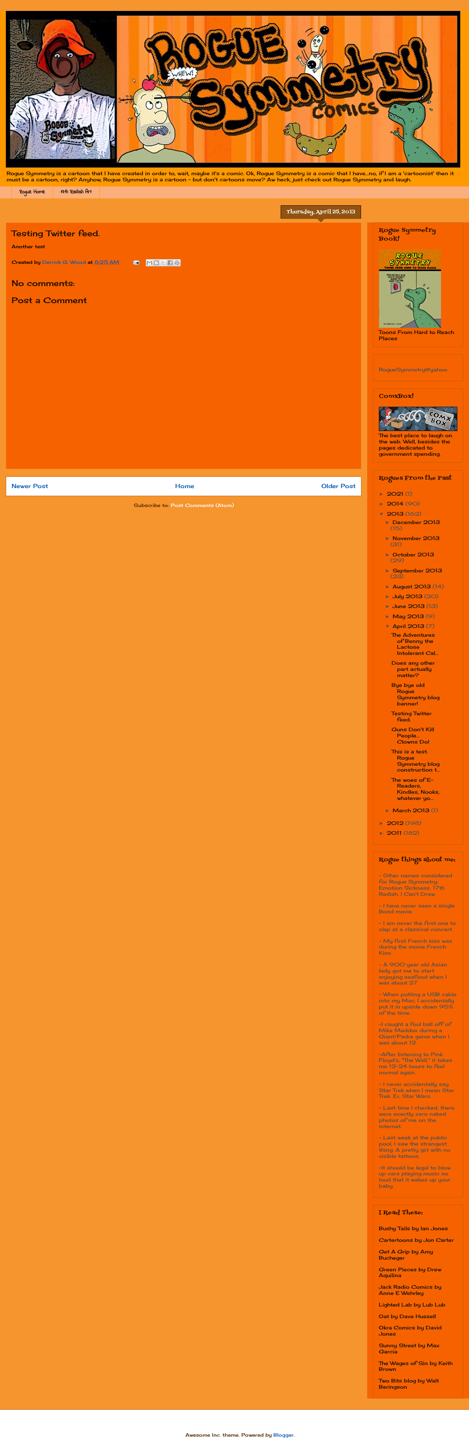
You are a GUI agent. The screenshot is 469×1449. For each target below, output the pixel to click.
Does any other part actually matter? (413, 669)
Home (184, 486)
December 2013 (416, 522)
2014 (396, 503)
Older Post (338, 486)
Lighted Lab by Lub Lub (412, 1304)
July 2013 (408, 596)
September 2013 (417, 570)
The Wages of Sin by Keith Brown (416, 1366)
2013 (396, 514)
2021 (396, 494)
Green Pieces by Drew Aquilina (410, 1272)
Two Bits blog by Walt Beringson (409, 1383)
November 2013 (416, 538)
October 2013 (413, 554)
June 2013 (409, 606)
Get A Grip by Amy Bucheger (406, 1254)
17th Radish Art (76, 192)
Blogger (283, 1435)
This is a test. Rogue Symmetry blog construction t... (416, 760)
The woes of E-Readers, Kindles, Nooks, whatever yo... (416, 789)
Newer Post (30, 486)
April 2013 (409, 626)
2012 (396, 823)
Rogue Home (32, 192)
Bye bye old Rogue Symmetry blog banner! (416, 694)
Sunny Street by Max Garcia (409, 1348)
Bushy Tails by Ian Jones (413, 1228)
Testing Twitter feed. (412, 716)
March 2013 (412, 810)
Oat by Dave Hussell (407, 1316)
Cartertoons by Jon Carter (416, 1240)
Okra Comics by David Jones (410, 1330)
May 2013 (409, 616)
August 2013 (413, 586)
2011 (395, 833)
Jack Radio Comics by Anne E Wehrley (410, 1290)
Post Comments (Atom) (202, 505)
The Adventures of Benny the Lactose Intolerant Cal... (415, 644)
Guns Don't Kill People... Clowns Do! (413, 735)
